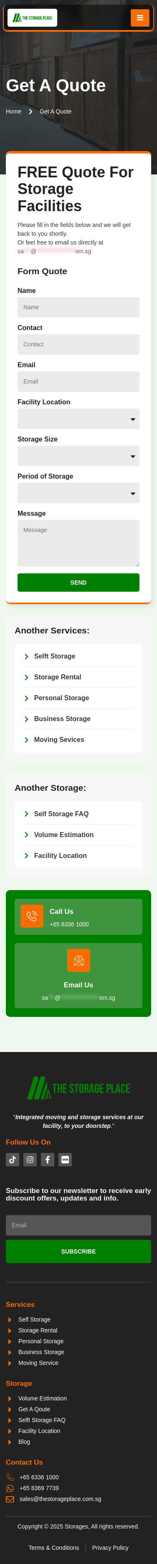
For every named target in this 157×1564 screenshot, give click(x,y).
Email (26, 364)
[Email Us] (78, 960)
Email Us (79, 985)
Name (27, 290)
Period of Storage (45, 476)
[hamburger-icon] (140, 18)
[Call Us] (31, 916)
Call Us (61, 912)
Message (32, 513)
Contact (30, 327)
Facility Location (44, 402)
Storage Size (38, 439)
